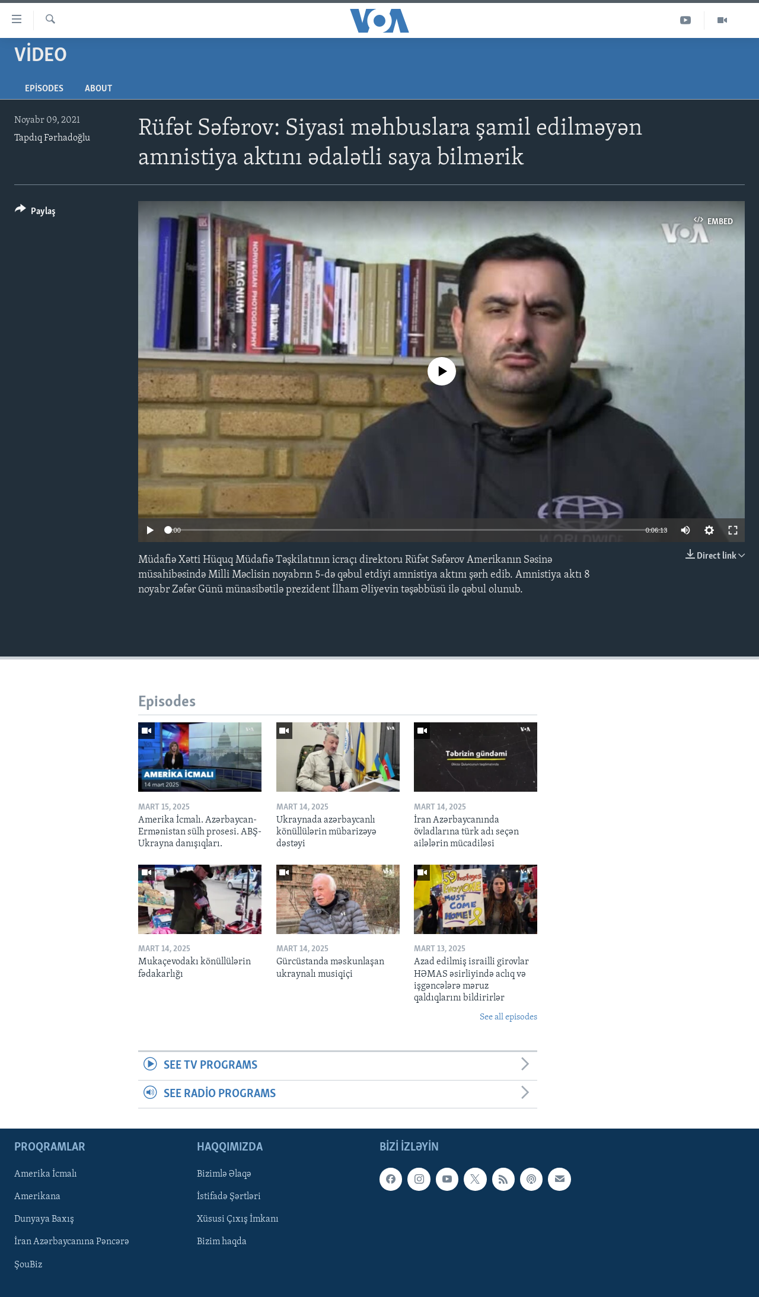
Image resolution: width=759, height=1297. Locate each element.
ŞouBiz (28, 1264)
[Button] (35, 213)
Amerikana (37, 1197)
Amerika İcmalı (45, 1174)
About (98, 89)
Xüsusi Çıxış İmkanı (238, 1219)
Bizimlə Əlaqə (224, 1174)
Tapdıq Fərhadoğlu (52, 138)
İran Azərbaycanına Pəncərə (71, 1242)
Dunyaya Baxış (44, 1219)
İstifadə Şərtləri (229, 1197)
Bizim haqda (222, 1242)
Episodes (44, 89)
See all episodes (508, 1017)
